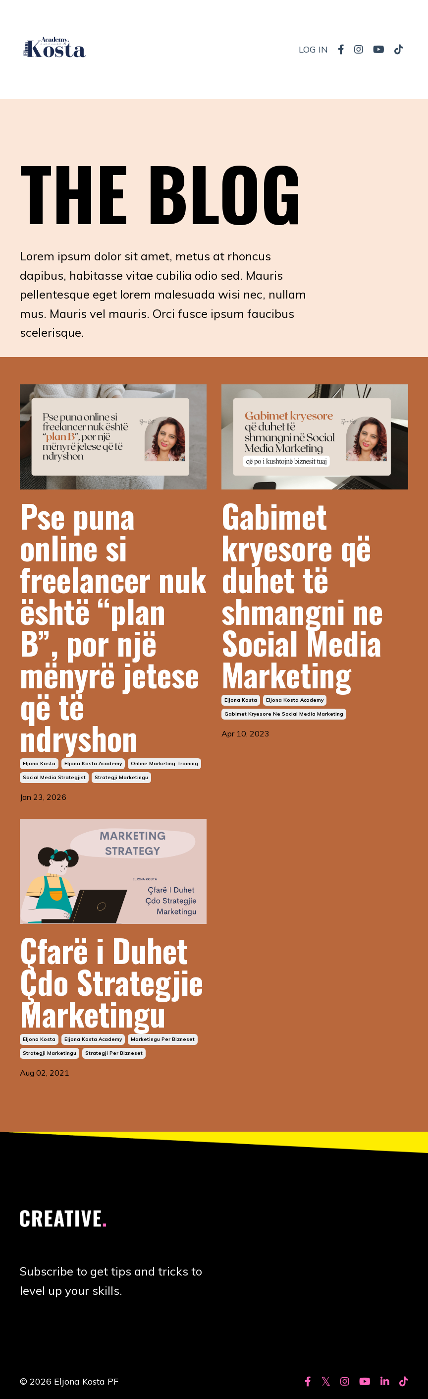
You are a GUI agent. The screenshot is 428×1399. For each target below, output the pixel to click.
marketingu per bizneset (163, 1039)
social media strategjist (54, 777)
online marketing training (164, 763)
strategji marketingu (121, 777)
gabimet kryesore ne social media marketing (283, 714)
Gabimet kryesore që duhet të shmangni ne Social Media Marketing (302, 594)
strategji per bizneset (114, 1053)
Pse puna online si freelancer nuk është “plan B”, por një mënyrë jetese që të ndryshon (113, 626)
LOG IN (313, 49)
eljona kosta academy (93, 763)
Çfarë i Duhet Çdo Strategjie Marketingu (111, 981)
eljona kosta (39, 763)
